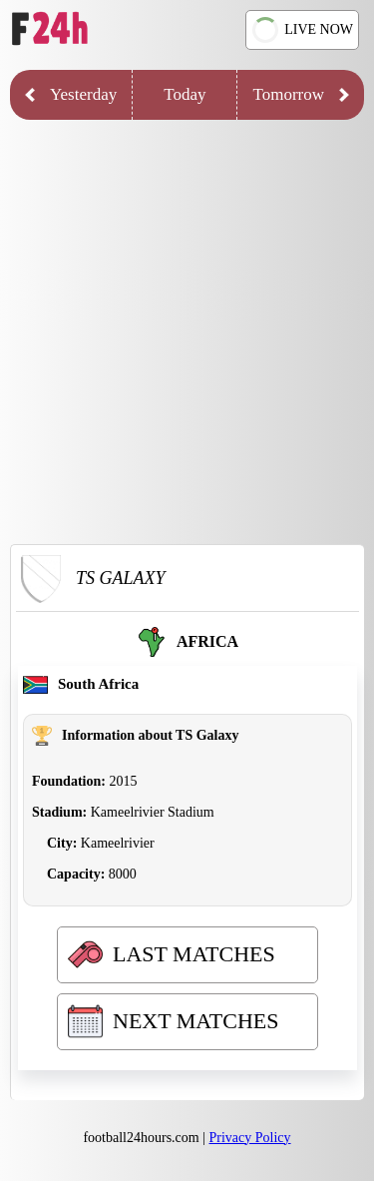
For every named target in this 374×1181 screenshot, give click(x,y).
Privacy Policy (250, 1137)
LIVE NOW (301, 30)
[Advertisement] (187, 337)
